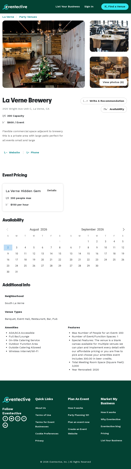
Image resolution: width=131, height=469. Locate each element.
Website (12, 152)
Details (51, 190)
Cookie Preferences (46, 433)
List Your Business (68, 6)
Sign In (88, 6)
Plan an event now (78, 421)
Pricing (105, 433)
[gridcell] (8, 247)
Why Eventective (110, 419)
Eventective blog (111, 426)
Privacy (39, 439)
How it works (75, 408)
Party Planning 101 (78, 415)
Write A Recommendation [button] (103, 100)
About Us (40, 408)
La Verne (8, 16)
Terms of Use (43, 415)
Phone (33, 152)
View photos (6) (113, 82)
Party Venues (28, 16)
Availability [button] (114, 109)
